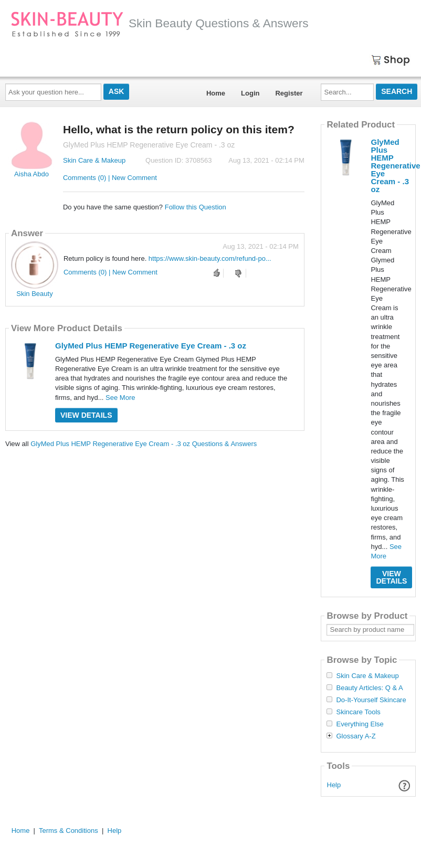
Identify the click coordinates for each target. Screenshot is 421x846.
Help (334, 785)
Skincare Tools (358, 712)
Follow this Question (195, 207)
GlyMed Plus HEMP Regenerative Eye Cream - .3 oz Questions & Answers (143, 444)
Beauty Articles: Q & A (369, 688)
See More (120, 397)
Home (215, 93)
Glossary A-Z (355, 736)
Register (288, 93)
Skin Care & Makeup (94, 160)
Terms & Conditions (68, 830)
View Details (86, 415)
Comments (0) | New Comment (110, 178)
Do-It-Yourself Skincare (371, 700)
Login (250, 93)
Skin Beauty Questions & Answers (159, 23)
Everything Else (359, 724)
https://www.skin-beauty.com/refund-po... (210, 258)
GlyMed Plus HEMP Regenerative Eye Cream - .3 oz (150, 345)
